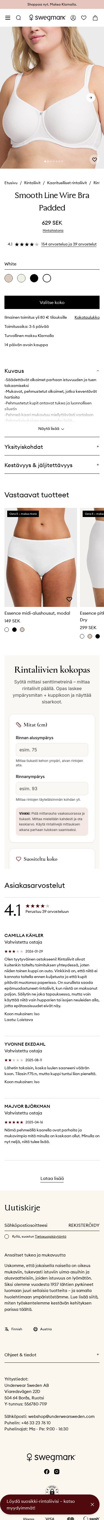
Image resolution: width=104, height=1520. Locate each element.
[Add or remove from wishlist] (95, 159)
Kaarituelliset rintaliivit (67, 182)
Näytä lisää (52, 429)
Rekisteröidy (84, 1225)
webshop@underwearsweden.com (61, 1416)
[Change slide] (45, 161)
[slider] (52, 98)
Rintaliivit (32, 182)
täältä (25, 1309)
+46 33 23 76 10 (35, 1422)
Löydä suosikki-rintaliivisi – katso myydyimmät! (41, 1504)
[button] (52, 1492)
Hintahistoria (53, 230)
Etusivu (10, 182)
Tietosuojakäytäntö (50, 1236)
